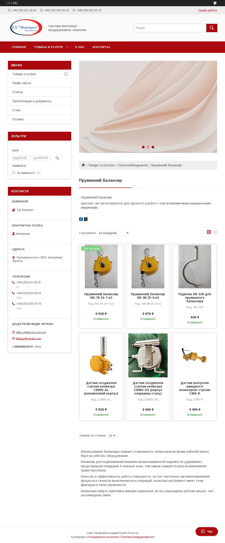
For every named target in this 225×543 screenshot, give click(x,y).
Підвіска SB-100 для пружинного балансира (194, 297)
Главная (19, 47)
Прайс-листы (21, 83)
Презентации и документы (31, 101)
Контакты (101, 47)
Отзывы (18, 119)
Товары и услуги (48, 47)
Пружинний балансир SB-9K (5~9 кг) (148, 295)
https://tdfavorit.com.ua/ (31, 332)
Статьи (17, 92)
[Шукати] (211, 28)
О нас (80, 47)
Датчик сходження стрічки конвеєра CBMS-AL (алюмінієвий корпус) (101, 388)
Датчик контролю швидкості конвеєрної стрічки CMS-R (194, 388)
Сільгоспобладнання (133, 165)
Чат (207, 532)
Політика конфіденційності (137, 537)
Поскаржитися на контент (103, 537)
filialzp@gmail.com (28, 338)
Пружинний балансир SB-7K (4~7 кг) (101, 295)
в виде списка (215, 233)
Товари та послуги (101, 165)
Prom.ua (133, 533)
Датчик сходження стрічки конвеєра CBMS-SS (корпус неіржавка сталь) (148, 388)
